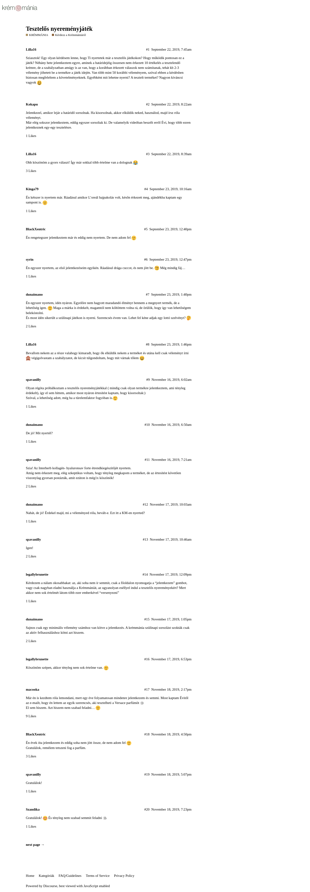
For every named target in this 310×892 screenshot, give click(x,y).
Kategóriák (46, 876)
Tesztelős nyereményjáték (59, 28)
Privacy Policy (124, 876)
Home (30, 876)
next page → (35, 845)
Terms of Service (98, 876)
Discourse (50, 886)
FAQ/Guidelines (70, 876)
